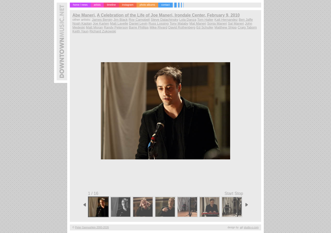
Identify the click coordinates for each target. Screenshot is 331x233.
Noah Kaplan (82, 23)
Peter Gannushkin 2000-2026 (92, 227)
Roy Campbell (139, 20)
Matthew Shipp (225, 27)
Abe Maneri (83, 15)
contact (165, 4)
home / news (80, 4)
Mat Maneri (197, 23)
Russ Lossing (158, 23)
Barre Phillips (139, 27)
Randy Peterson (116, 27)
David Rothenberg (181, 27)
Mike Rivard (159, 27)
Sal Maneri (236, 23)
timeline (111, 4)
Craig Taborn (247, 27)
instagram (127, 4)
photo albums (147, 4)
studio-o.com (251, 227)
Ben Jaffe (246, 20)
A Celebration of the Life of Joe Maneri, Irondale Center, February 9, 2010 (168, 15)
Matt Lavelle (119, 23)
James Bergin (102, 20)
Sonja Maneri (217, 23)
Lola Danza (187, 20)
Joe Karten (101, 23)
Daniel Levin (138, 23)
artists (97, 4)
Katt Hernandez (226, 20)
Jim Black (120, 20)
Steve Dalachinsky (164, 20)
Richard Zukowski (102, 31)
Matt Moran (94, 27)
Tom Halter (205, 20)
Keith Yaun (80, 31)
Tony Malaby (179, 23)
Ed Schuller (204, 27)
